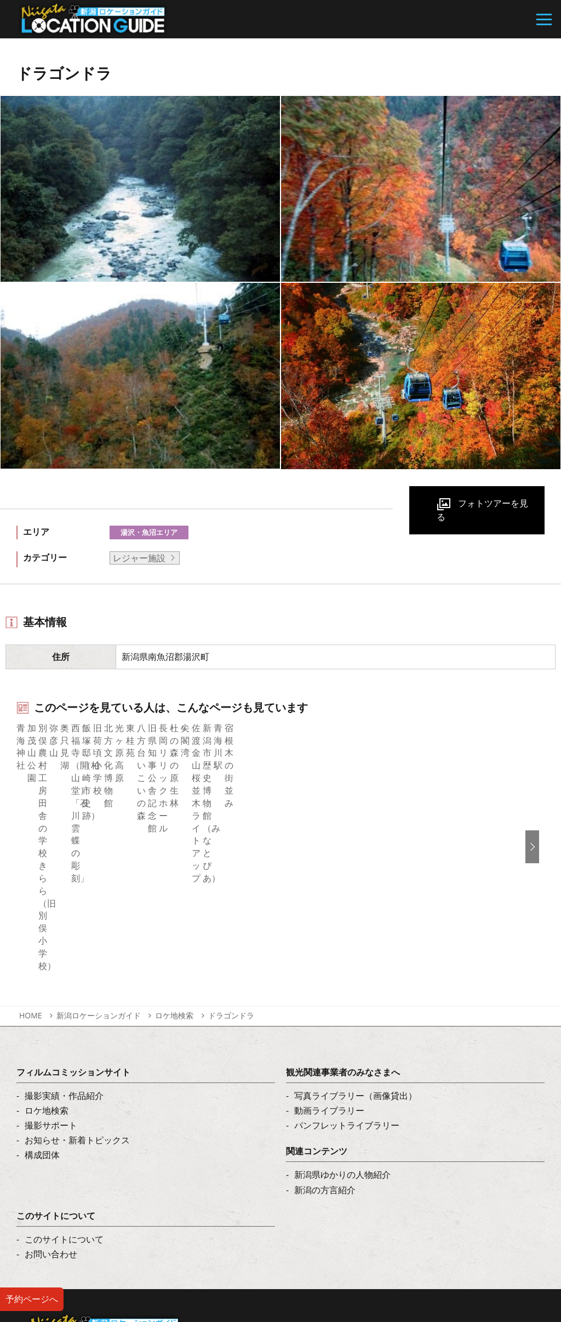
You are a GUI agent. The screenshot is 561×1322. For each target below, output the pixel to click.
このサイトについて (64, 1096)
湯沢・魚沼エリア (149, 532)
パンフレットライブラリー (346, 983)
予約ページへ (31, 1299)
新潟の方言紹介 (325, 1047)
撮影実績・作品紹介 (64, 953)
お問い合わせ (51, 1112)
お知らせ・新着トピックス (77, 998)
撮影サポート (51, 983)
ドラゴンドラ (231, 872)
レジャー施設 (139, 558)
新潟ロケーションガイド (98, 872)
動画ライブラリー (329, 967)
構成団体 (42, 1012)
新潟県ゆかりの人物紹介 (342, 1032)
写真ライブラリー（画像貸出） (355, 953)
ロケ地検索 (174, 872)
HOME (30, 872)
